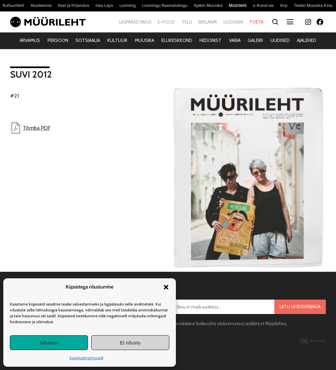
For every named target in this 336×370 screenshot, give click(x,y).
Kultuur (117, 40)
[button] (166, 287)
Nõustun (49, 342)
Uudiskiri (233, 22)
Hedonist (210, 40)
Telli (187, 22)
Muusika (144, 40)
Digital (313, 341)
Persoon (58, 40)
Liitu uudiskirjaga (300, 306)
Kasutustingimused (86, 357)
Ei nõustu (130, 342)
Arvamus (30, 40)
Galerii (255, 40)
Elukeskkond (176, 40)
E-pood (166, 22)
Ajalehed (306, 40)
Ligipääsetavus (135, 22)
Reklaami (207, 22)
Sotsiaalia (87, 40)
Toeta (256, 22)
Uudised (280, 40)
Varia (235, 40)
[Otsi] (275, 22)
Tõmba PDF (30, 128)
